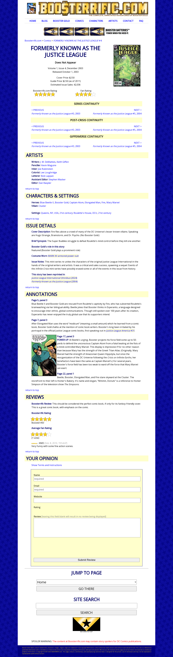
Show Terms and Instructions (46, 465)
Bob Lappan (47, 175)
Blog (44, 20)
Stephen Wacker (57, 179)
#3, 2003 (55, 113)
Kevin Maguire (48, 165)
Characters (96, 20)
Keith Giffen (63, 161)
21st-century (66, 212)
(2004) (54, 281)
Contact (128, 20)
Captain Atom (77, 202)
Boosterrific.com (33, 40)
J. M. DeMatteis (48, 161)
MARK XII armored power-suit (63, 255)
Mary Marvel (113, 202)
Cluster (42, 205)
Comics (79, 20)
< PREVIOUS (37, 109)
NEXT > (138, 109)
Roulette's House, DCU (85, 212)
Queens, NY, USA (49, 212)
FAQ (141, 20)
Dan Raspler (45, 182)
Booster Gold (61, 20)
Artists (113, 20)
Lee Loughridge (49, 172)
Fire (103, 202)
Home (32, 20)
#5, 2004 (117, 113)
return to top (32, 188)
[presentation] (54, 546)
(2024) (54, 277)
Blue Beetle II (47, 202)
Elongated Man (92, 202)
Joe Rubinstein (45, 168)
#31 (120, 330)
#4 (77, 40)
